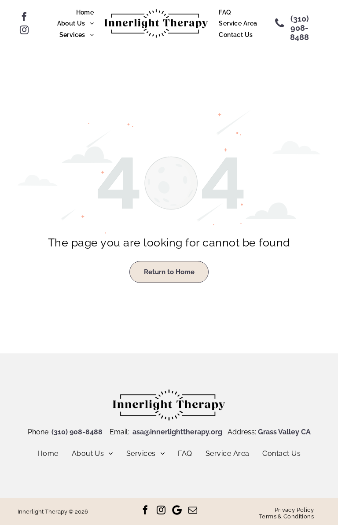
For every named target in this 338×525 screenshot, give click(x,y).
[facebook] (24, 16)
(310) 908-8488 (77, 432)
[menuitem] (85, 12)
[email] (192, 510)
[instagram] (24, 30)
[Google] (177, 510)
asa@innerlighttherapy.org (177, 432)
